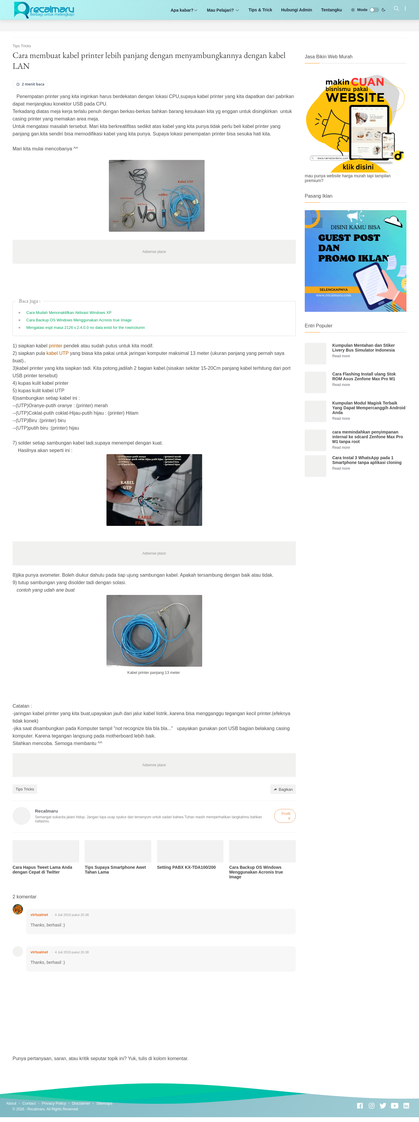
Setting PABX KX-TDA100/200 (186, 867)
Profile (285, 815)
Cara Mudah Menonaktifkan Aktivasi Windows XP (69, 312)
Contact (29, 1103)
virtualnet (39, 914)
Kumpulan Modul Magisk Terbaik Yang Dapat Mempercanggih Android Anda (369, 408)
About (11, 1103)
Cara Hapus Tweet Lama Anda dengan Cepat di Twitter (42, 869)
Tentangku (331, 9)
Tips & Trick (260, 9)
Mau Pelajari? (223, 10)
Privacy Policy (54, 1103)
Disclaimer (81, 1103)
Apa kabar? (184, 10)
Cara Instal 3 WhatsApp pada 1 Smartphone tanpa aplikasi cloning (367, 460)
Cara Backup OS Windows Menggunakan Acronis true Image (79, 320)
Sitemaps (104, 1103)
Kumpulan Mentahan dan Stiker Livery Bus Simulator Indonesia (363, 347)
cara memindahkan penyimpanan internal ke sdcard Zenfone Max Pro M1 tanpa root (367, 437)
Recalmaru (36, 1109)
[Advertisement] (355, 531)
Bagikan (283, 789)
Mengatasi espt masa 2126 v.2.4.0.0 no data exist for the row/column (85, 327)
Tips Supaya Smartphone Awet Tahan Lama (115, 869)
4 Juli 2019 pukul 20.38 (72, 915)
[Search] (396, 8)
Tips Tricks (25, 789)
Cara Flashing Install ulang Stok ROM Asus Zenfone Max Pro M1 (364, 376)
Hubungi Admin (296, 9)
